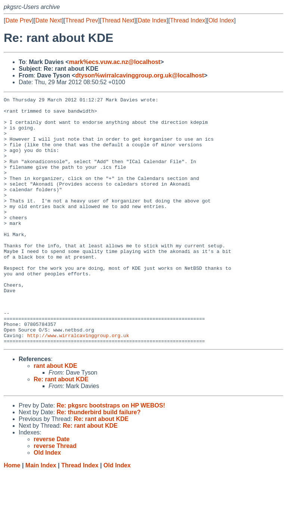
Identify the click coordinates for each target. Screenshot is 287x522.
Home (12, 515)
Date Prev (18, 20)
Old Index (221, 20)
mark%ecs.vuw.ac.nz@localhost (114, 62)
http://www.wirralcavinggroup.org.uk (78, 383)
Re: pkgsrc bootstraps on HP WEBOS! (110, 455)
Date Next (48, 20)
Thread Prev (81, 20)
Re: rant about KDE (61, 428)
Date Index (152, 20)
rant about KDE (55, 415)
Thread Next (117, 20)
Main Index (40, 515)
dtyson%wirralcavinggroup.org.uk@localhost (139, 75)
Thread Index (187, 20)
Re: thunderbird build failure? (98, 461)
